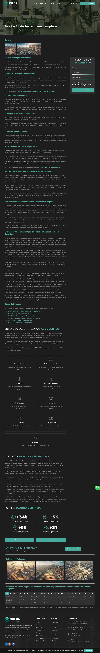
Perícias (54, 627)
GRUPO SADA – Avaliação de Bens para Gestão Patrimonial (25, 311)
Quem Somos (43, 3)
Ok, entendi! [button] (88, 650)
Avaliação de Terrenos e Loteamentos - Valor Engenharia (36, 91)
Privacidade (55, 638)
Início (36, 3)
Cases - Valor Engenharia (52, 167)
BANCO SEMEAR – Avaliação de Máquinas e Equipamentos (25, 316)
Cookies (54, 641)
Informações (40, 638)
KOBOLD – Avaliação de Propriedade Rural (20, 320)
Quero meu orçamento (72, 549)
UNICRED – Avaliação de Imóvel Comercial (20, 322)
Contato (72, 3)
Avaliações (55, 622)
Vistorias (54, 630)
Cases (59, 3)
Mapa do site (40, 641)
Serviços (51, 3)
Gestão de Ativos (56, 625)
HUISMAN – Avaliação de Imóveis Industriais (20, 313)
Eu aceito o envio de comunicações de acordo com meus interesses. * (81, 84)
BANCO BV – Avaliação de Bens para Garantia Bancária (24, 318)
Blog (65, 3)
